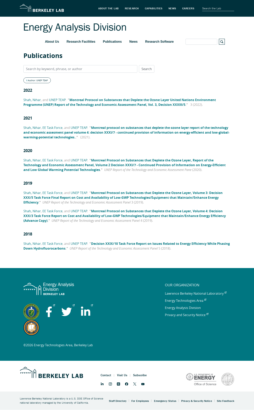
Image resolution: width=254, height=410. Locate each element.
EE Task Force (52, 127)
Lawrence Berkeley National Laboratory (195, 293)
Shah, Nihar (32, 100)
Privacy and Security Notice (186, 315)
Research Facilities (81, 41)
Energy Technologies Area (185, 300)
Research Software (159, 41)
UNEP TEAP (57, 100)
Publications (112, 41)
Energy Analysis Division (183, 308)
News (133, 41)
